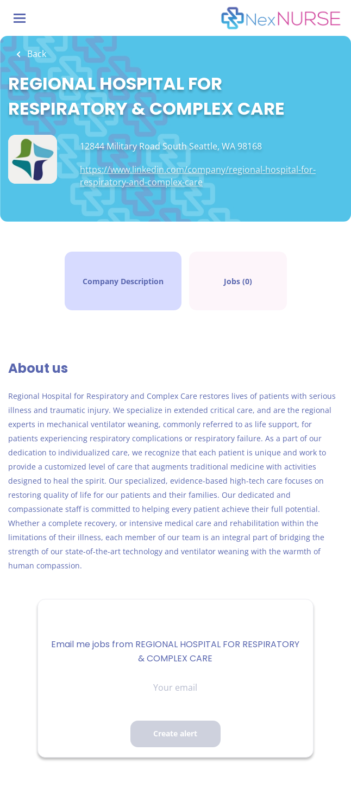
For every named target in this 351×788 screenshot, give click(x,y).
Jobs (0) (238, 281)
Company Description (123, 281)
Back (35, 54)
